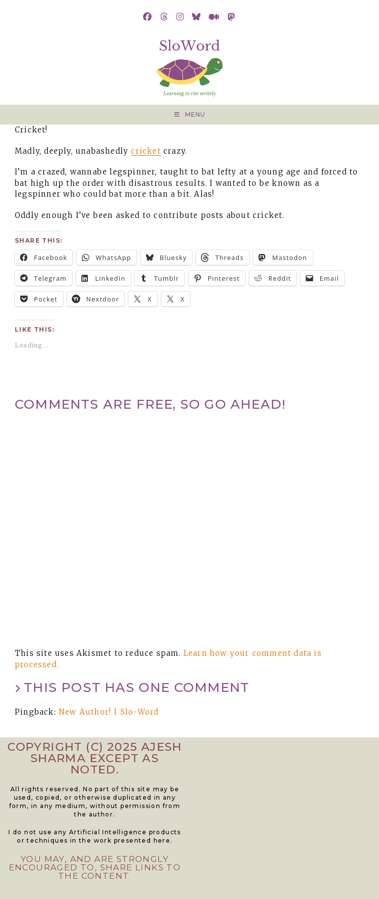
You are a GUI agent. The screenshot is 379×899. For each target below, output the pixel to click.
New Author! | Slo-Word (108, 712)
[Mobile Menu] (189, 115)
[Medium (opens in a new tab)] (214, 17)
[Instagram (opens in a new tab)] (180, 17)
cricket (145, 151)
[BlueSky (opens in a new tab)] (196, 17)
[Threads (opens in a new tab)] (164, 17)
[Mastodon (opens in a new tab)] (231, 17)
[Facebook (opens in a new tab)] (147, 17)
